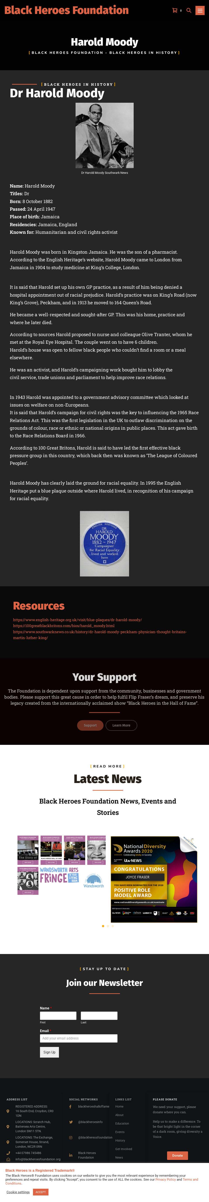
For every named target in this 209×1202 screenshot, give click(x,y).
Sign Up (49, 1052)
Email (45, 1031)
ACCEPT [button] (41, 1192)
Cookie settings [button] (18, 1192)
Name (46, 1008)
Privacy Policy (165, 1179)
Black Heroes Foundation (66, 10)
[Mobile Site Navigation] (200, 10)
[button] (189, 10)
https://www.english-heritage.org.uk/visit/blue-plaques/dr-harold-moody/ (77, 619)
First (42, 1022)
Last (83, 1022)
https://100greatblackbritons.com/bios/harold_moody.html (63, 625)
